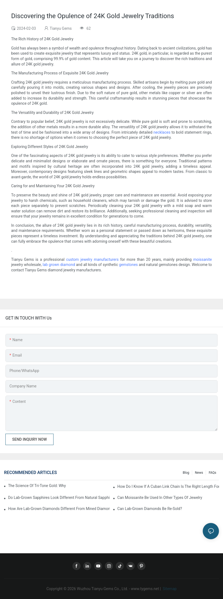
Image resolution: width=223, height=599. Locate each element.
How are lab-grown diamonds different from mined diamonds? (59, 508)
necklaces (162, 132)
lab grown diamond (59, 264)
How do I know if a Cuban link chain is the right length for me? (168, 486)
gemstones (128, 264)
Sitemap (169, 589)
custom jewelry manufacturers (92, 259)
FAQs (212, 473)
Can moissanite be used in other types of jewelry (159, 497)
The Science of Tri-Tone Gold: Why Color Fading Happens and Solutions (37, 485)
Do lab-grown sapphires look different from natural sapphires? (59, 497)
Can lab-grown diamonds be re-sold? (149, 508)
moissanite (202, 259)
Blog (186, 473)
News (199, 473)
